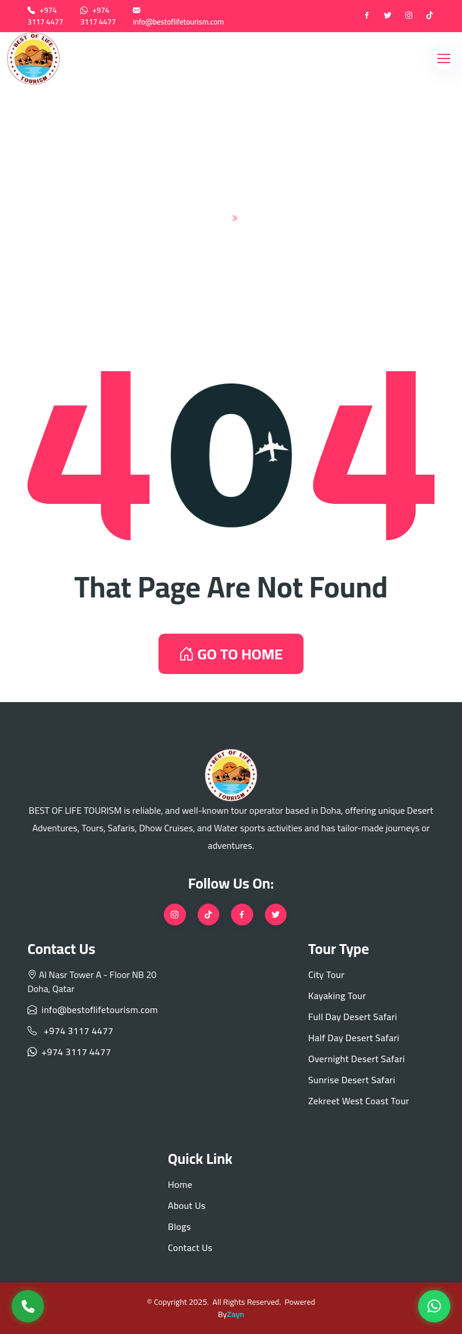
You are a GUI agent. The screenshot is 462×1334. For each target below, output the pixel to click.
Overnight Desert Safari (356, 1059)
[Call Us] (28, 1306)
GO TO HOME (230, 654)
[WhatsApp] (434, 1306)
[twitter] (387, 16)
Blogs (179, 1226)
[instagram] (408, 16)
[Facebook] (366, 16)
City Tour (326, 974)
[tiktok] (430, 16)
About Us (187, 1205)
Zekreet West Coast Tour (358, 1101)
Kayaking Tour (337, 996)
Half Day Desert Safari (353, 1038)
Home (207, 216)
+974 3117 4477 (45, 16)
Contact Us (190, 1247)
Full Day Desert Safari (352, 1017)
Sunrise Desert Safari (351, 1080)
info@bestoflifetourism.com (178, 22)
